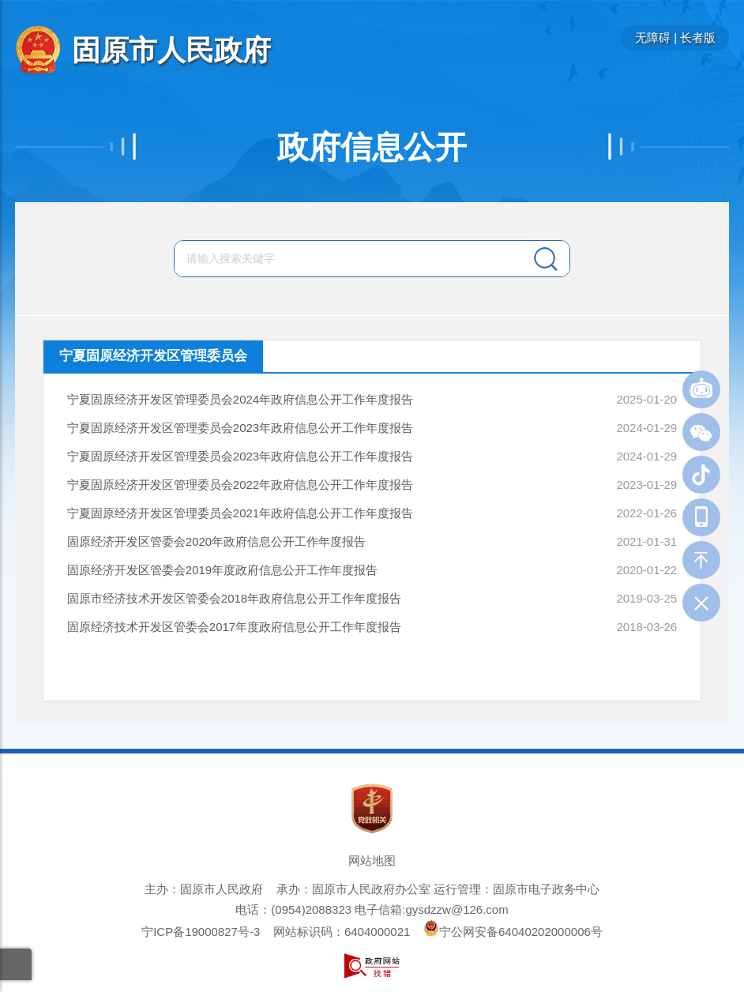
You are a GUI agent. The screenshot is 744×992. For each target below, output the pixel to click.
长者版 (698, 37)
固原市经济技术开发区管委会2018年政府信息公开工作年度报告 (234, 598)
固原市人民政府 (171, 50)
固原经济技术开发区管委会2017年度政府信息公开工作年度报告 (234, 626)
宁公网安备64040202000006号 (513, 931)
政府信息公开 (372, 147)
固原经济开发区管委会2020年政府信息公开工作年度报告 (216, 541)
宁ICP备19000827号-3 (200, 931)
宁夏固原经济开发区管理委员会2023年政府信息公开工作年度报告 (240, 427)
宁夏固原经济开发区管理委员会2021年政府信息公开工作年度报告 (240, 513)
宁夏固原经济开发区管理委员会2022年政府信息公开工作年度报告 (240, 484)
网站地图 (372, 860)
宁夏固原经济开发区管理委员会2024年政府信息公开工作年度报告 (240, 399)
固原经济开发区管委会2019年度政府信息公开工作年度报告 (222, 570)
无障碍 (653, 37)
